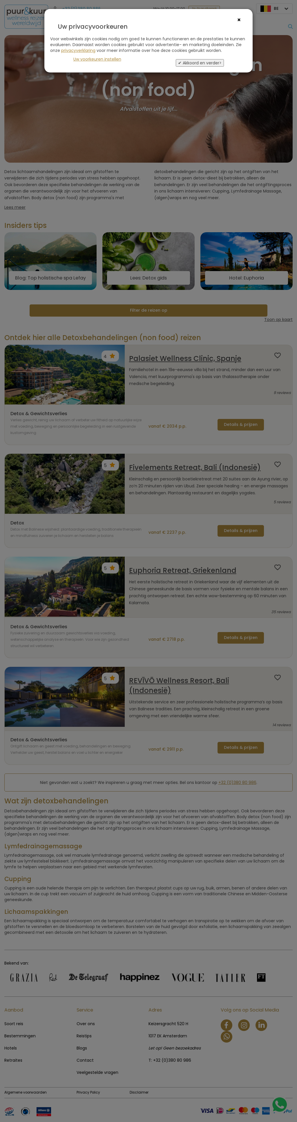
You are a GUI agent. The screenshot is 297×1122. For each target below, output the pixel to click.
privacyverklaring (78, 50)
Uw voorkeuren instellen (97, 59)
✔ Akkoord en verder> (200, 63)
